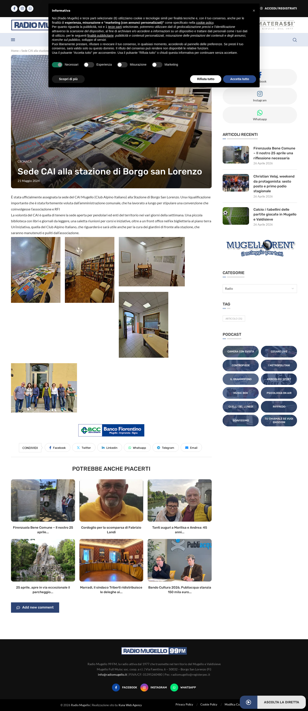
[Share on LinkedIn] (109, 447)
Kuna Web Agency (130, 705)
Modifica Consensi (236, 704)
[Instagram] (22, 8)
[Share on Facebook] (57, 447)
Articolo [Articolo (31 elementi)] (234, 318)
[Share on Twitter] (83, 447)
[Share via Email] (191, 447)
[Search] (295, 40)
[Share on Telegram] (165, 447)
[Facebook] (14, 8)
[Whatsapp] (30, 8)
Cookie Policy (208, 704)
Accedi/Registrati (278, 8)
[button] (253, 10)
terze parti (115, 27)
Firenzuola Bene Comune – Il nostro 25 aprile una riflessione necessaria (274, 153)
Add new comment (35, 608)
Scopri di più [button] (68, 79)
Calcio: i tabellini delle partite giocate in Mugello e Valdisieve (274, 215)
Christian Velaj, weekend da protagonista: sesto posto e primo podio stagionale (274, 183)
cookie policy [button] (204, 22)
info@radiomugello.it (112, 674)
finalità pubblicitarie (100, 35)
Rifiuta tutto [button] (205, 79)
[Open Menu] (13, 40)
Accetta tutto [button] (239, 79)
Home (15, 50)
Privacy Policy (184, 704)
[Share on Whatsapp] (137, 447)
